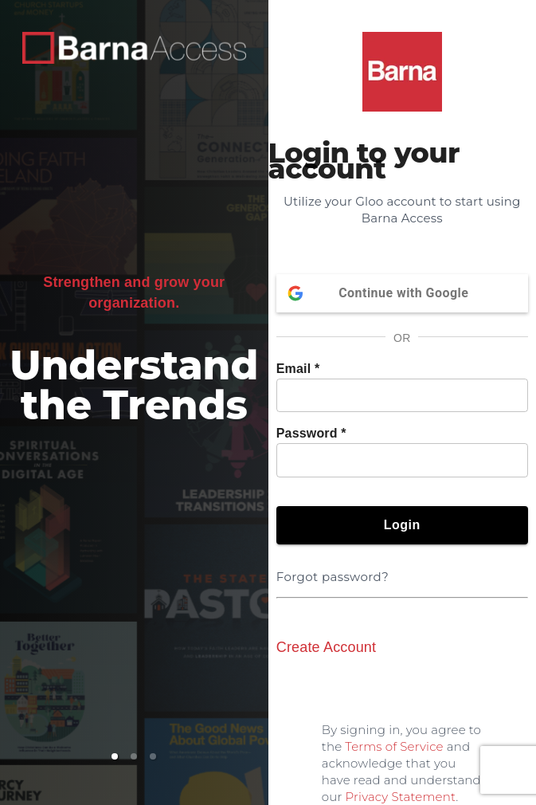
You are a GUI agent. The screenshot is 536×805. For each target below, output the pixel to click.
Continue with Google (402, 293)
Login (402, 525)
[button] (115, 756)
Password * (311, 433)
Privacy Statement (401, 796)
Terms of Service (394, 746)
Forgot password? (335, 567)
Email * (298, 368)
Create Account (326, 647)
